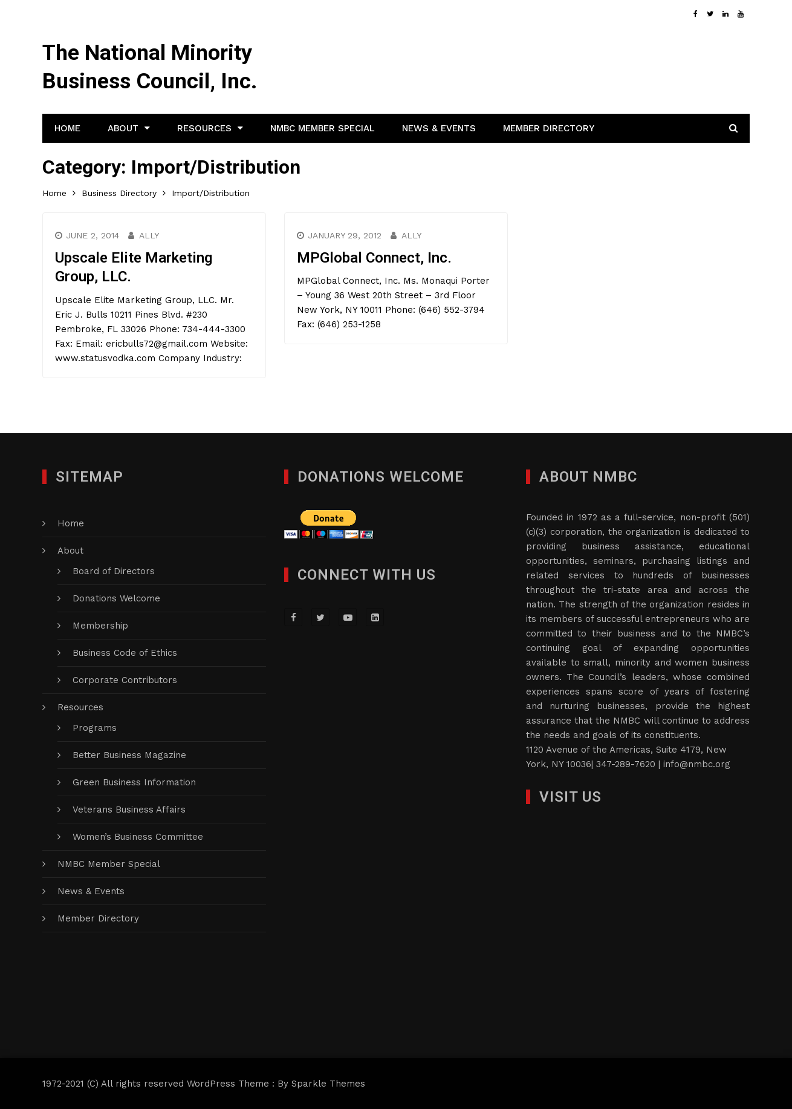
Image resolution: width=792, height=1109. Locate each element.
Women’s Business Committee (138, 836)
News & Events (439, 128)
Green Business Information (134, 782)
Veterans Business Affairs (129, 809)
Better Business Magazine (129, 755)
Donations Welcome (116, 598)
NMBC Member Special (322, 128)
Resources (204, 128)
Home (67, 128)
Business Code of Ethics (125, 652)
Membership (100, 625)
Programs (95, 727)
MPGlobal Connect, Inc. (374, 257)
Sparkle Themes (328, 1083)
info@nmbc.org (696, 764)
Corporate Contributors (125, 680)
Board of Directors (114, 571)
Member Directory (548, 128)
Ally (149, 235)
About (123, 128)
